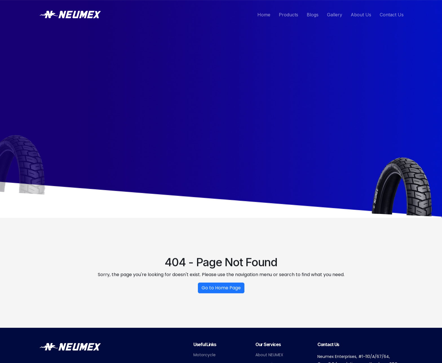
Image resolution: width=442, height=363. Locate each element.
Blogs (313, 14)
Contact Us (392, 14)
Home (263, 14)
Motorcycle (204, 355)
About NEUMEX (269, 355)
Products (288, 14)
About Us (361, 14)
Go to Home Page (221, 290)
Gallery (334, 14)
